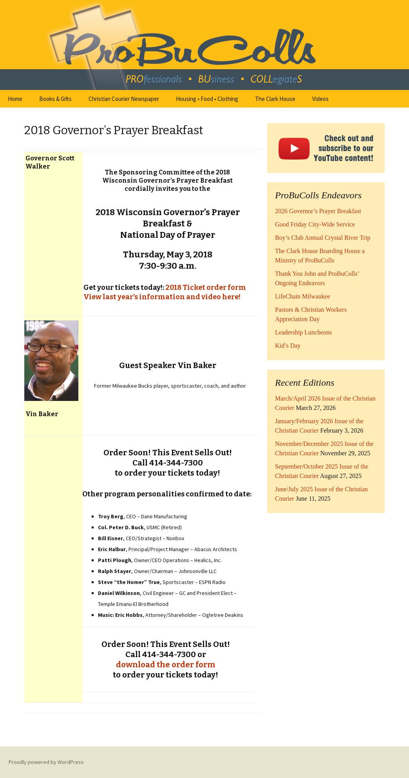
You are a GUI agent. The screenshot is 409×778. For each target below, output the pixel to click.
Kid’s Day (287, 345)
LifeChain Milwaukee (302, 296)
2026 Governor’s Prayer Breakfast (318, 211)
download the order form (165, 664)
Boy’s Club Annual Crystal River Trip (322, 237)
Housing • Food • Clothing (207, 98)
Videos (320, 98)
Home (15, 98)
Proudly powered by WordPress (46, 761)
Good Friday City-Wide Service (315, 224)
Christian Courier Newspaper (124, 98)
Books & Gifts (55, 98)
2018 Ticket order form (205, 287)
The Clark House (275, 98)
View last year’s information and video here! (161, 297)
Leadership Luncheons (303, 332)
